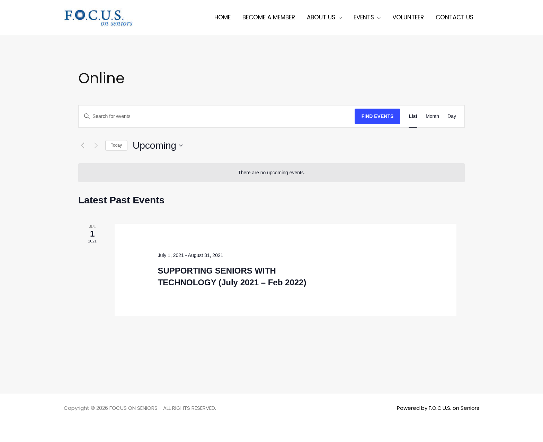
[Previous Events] (82, 145)
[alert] (271, 172)
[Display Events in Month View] (432, 116)
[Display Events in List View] (413, 116)
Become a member (268, 17)
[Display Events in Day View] (451, 116)
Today (116, 145)
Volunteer (408, 17)
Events (364, 17)
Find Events (378, 116)
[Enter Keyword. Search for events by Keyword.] (217, 116)
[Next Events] (96, 145)
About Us (321, 17)
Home (222, 17)
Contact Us (454, 17)
